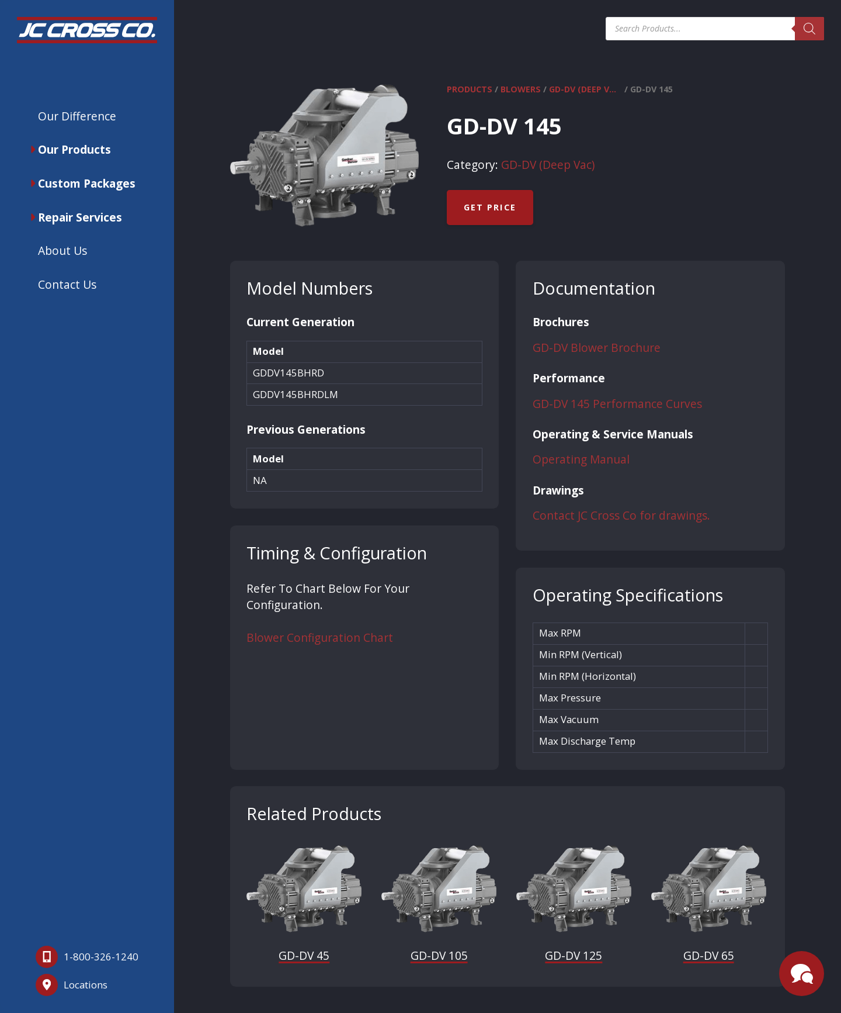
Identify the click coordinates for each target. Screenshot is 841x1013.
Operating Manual (581, 459)
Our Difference (77, 116)
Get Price (490, 207)
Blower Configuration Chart (319, 638)
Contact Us (67, 284)
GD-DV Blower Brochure (597, 348)
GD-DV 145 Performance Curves (617, 404)
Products (469, 89)
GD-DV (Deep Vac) (585, 89)
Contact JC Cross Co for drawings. (621, 516)
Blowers (521, 89)
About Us (62, 250)
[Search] (809, 28)
